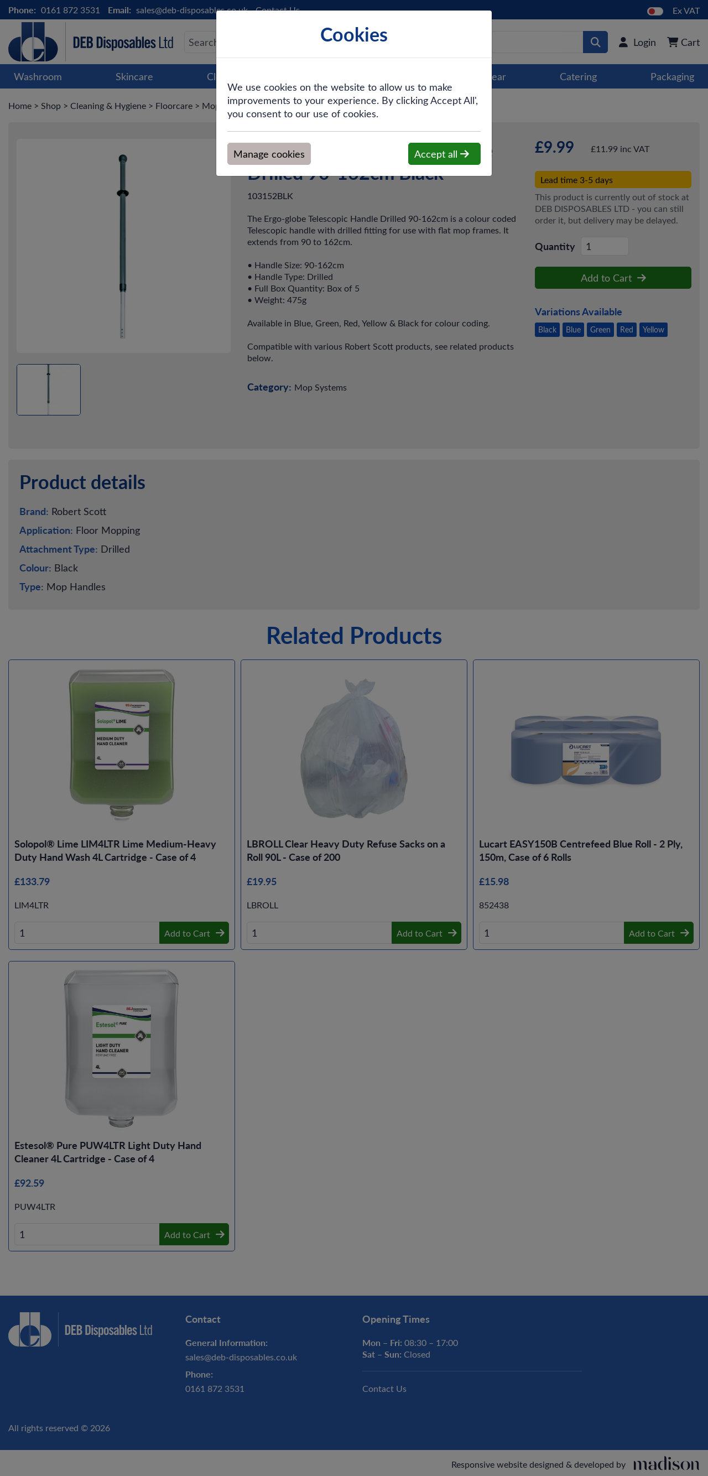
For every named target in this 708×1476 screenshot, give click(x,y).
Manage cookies (269, 153)
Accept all (441, 153)
